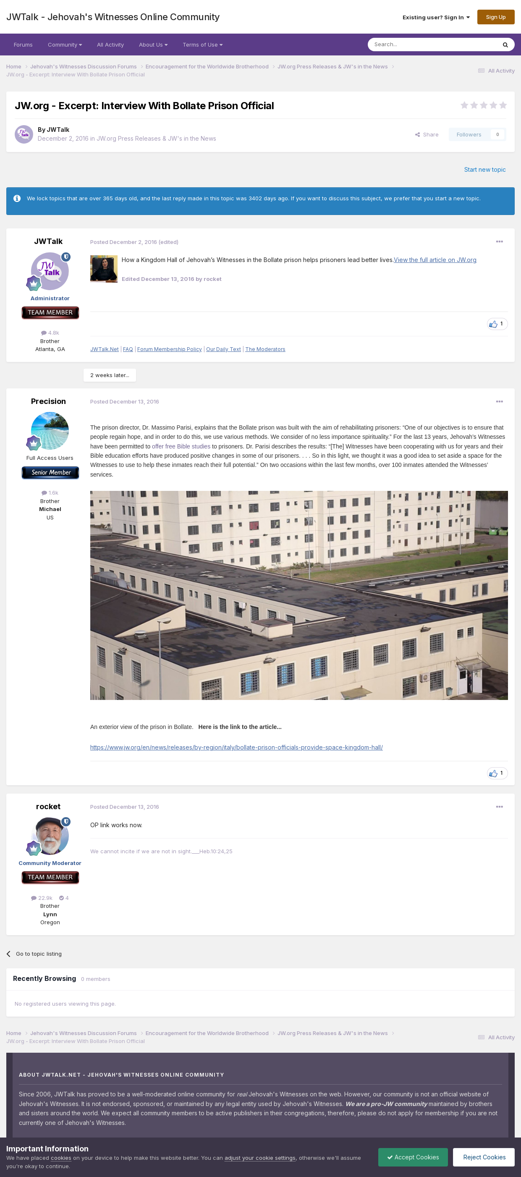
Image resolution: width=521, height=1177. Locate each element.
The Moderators (265, 349)
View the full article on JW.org (435, 259)
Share (427, 134)
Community (65, 44)
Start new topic (485, 169)
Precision (48, 401)
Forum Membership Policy (169, 349)
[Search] (410, 44)
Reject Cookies (484, 1157)
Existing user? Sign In (436, 17)
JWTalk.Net (104, 349)
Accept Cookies (413, 1157)
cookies (61, 1157)
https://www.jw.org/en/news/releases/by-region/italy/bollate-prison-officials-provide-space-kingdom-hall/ (236, 747)
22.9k (41, 897)
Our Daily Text (223, 349)
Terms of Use (203, 44)
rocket (48, 806)
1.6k (50, 492)
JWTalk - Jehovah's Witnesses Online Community (113, 16)
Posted (123, 242)
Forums (23, 44)
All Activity (110, 44)
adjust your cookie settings (260, 1157)
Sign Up (496, 16)
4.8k (50, 332)
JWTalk (58, 129)
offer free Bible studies (181, 446)
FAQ (128, 349)
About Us (153, 44)
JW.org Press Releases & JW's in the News (156, 138)
